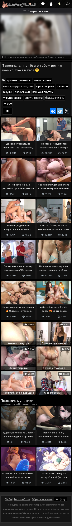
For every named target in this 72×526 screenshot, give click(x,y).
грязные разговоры (19, 80)
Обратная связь (42, 499)
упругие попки (34, 98)
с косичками (22, 92)
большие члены (54, 98)
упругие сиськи (12, 98)
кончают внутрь (42, 92)
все (7, 103)
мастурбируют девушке (18, 86)
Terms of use (22, 499)
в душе (7, 92)
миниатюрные (42, 80)
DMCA (8, 499)
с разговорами (45, 86)
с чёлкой (62, 86)
